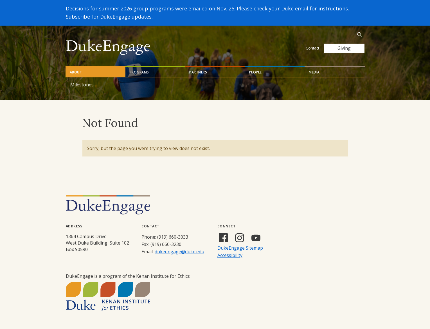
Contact (312, 48)
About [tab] (76, 72)
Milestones (82, 85)
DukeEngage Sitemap (240, 248)
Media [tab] (314, 72)
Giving (344, 48)
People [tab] (255, 72)
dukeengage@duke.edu (179, 252)
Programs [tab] (139, 72)
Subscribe (78, 16)
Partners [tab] (198, 72)
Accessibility (229, 255)
